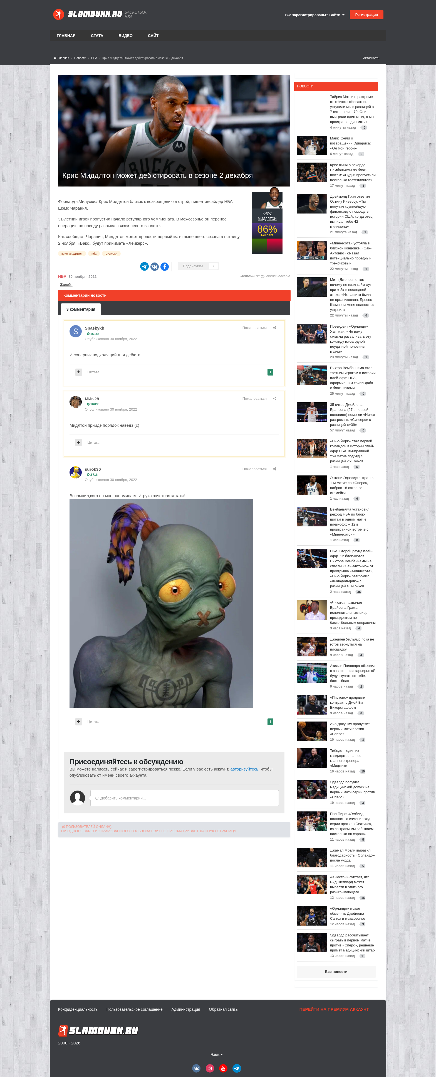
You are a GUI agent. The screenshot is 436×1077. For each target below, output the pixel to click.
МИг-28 (92, 398)
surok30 (93, 469)
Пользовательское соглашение (134, 1009)
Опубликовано (111, 339)
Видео (126, 35)
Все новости (336, 972)
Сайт (153, 35)
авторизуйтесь (244, 769)
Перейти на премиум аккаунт (334, 1009)
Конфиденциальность (78, 1009)
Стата (97, 35)
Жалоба (66, 285)
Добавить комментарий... (120, 798)
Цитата (94, 372)
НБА (62, 276)
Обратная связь (223, 1009)
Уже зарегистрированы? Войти (314, 15)
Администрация (186, 1009)
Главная (66, 35)
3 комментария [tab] (80, 309)
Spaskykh (94, 328)
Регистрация (366, 15)
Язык (216, 1054)
